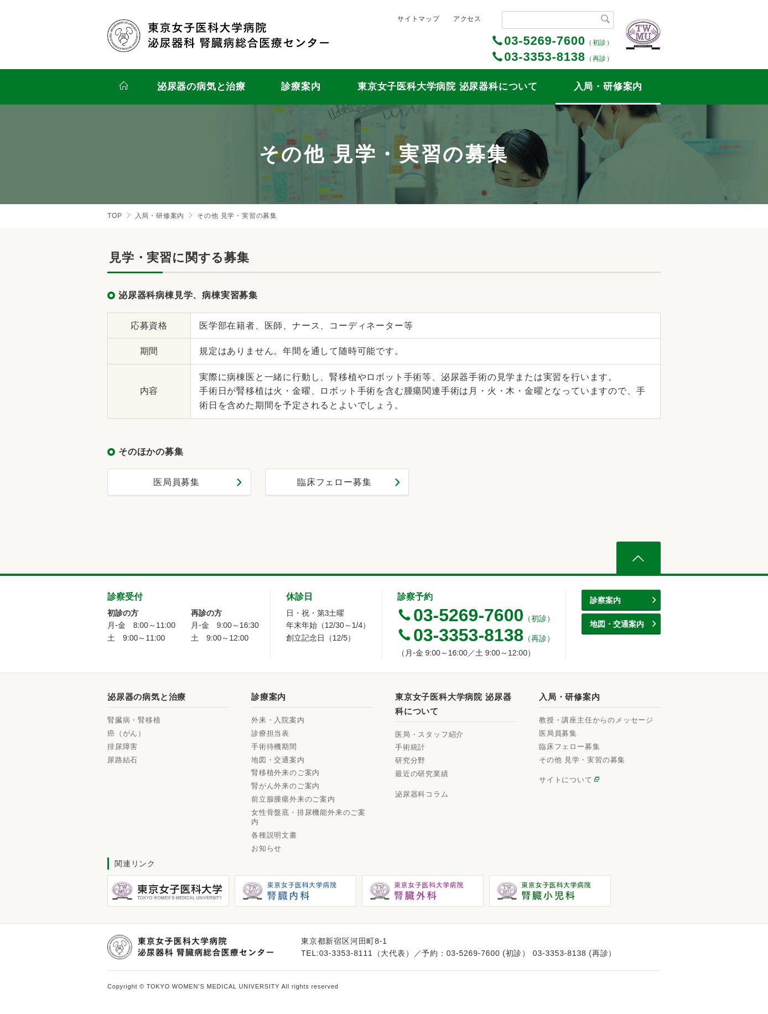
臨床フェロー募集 (334, 482)
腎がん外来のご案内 (285, 786)
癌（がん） (126, 733)
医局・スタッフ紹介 (429, 734)
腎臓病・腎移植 (134, 720)
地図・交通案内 (278, 760)
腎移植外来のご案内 (285, 772)
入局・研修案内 (608, 86)
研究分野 (410, 760)
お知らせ (266, 848)
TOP (114, 216)
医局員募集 (176, 482)
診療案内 (300, 86)
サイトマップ (418, 19)
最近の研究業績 (422, 773)
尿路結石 (122, 760)
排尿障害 (122, 746)
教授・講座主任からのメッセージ (596, 720)
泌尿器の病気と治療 (201, 86)
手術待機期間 (274, 746)
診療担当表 (270, 733)
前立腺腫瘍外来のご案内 (293, 799)
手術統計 (410, 747)
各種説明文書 (274, 835)
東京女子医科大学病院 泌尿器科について (447, 86)
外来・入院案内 (278, 720)
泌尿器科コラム (422, 794)
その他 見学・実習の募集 (582, 760)
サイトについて (566, 780)
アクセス (467, 19)
